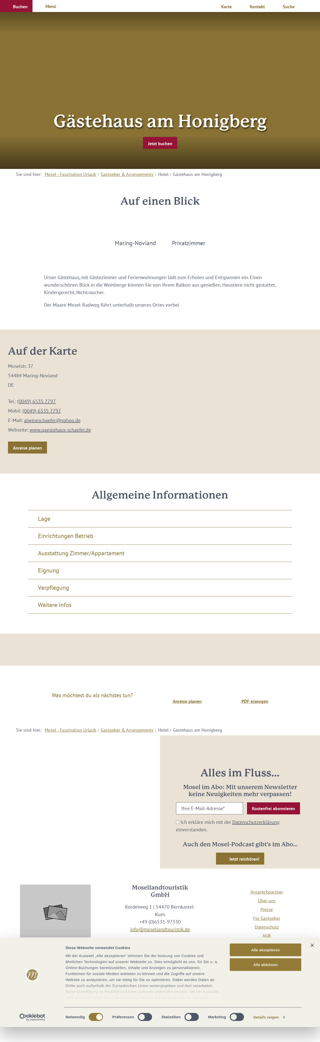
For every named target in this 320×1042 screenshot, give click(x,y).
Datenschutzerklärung (256, 822)
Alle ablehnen (265, 979)
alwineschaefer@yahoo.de (52, 420)
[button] (16, 6)
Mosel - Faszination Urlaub (70, 174)
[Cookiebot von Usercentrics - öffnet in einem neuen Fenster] (32, 1032)
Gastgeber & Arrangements (127, 174)
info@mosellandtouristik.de (160, 929)
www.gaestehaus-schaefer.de (60, 430)
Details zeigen (265, 1032)
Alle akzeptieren (265, 965)
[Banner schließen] (312, 960)
